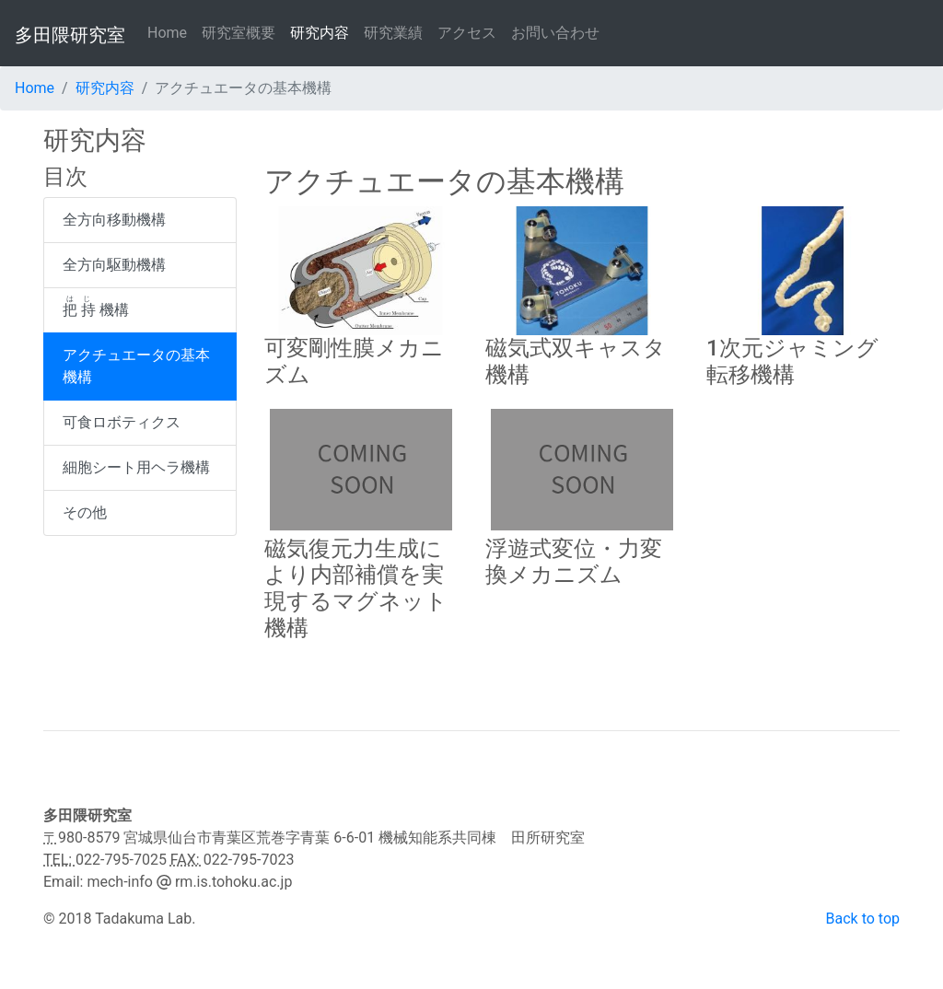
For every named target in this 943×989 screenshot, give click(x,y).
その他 (85, 512)
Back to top (863, 918)
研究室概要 (238, 32)
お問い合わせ (555, 32)
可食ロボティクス (121, 422)
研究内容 (319, 32)
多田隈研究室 (70, 35)
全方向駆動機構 (114, 264)
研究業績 (393, 32)
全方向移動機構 (114, 219)
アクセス (466, 32)
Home (170, 31)
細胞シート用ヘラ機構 (136, 467)
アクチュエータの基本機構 (136, 366)
